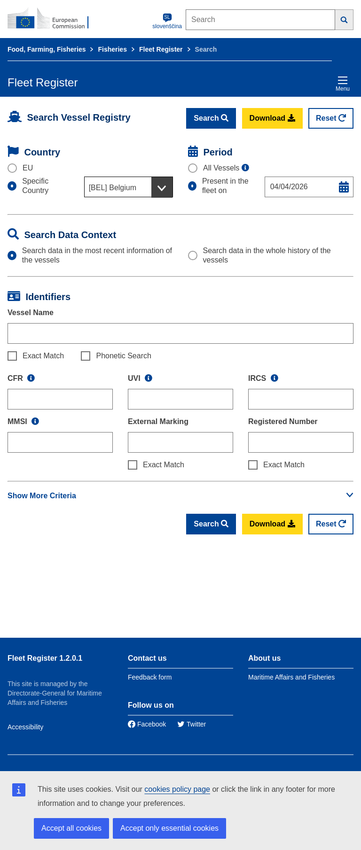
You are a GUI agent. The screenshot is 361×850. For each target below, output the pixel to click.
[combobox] (129, 187)
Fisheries (112, 49)
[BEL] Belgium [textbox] (112, 188)
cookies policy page (177, 789)
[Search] (344, 19)
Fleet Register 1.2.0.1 (45, 658)
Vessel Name (31, 313)
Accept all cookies (71, 828)
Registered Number (283, 421)
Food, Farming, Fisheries (47, 49)
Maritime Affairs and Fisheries (291, 677)
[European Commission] (53, 19)
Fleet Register (161, 49)
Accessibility (25, 727)
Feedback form (150, 677)
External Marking (158, 421)
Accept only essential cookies (169, 828)
